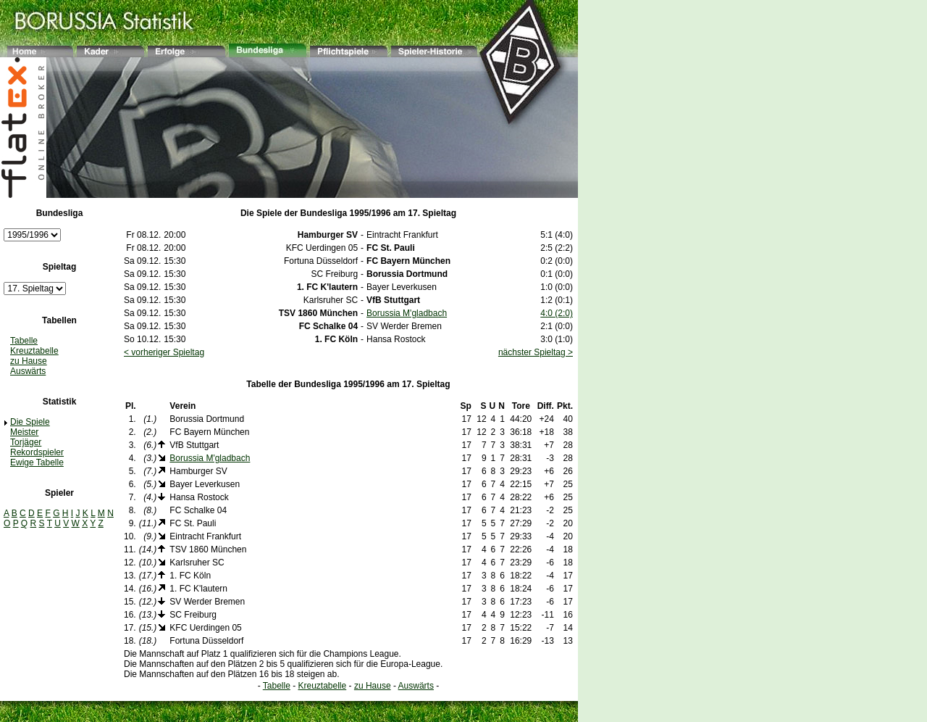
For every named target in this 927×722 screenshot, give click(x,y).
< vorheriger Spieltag (164, 352)
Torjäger (25, 442)
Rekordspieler (37, 452)
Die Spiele (30, 422)
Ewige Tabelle (37, 462)
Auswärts (28, 371)
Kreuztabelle (34, 351)
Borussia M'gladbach (406, 313)
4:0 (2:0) (556, 313)
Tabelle (24, 341)
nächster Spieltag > (535, 352)
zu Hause (28, 361)
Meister (24, 432)
